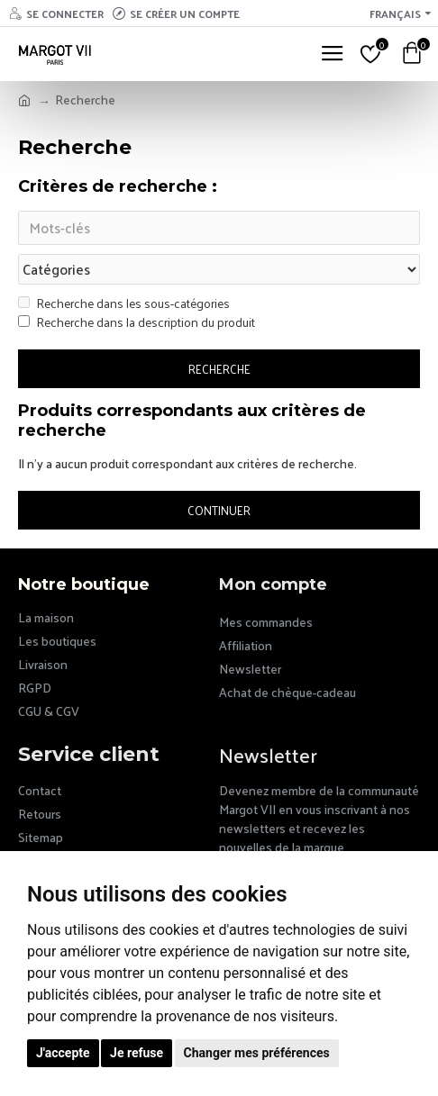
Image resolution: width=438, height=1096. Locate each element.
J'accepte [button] (63, 1053)
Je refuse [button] (136, 1053)
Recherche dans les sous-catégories (124, 303)
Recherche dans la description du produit (136, 321)
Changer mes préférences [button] (257, 1053)
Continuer (219, 510)
